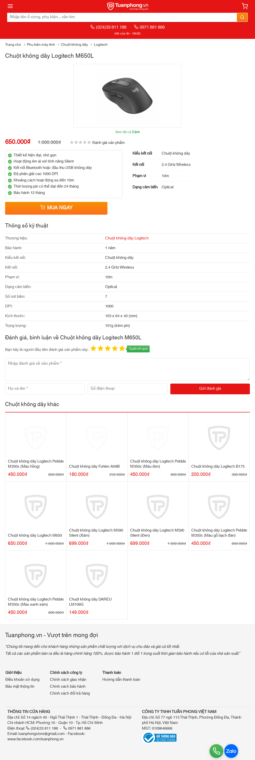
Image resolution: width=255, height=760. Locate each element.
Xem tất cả (127, 132)
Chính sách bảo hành (67, 686)
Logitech (101, 44)
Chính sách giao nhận (68, 679)
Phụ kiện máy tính (41, 44)
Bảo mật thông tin (19, 686)
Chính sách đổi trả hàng (70, 693)
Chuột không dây (74, 44)
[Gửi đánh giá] (210, 389)
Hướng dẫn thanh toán (121, 679)
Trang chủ (13, 44)
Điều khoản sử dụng (22, 679)
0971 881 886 (149, 27)
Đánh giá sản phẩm (108, 142)
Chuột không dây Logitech (127, 238)
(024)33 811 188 (108, 27)
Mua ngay (56, 207)
